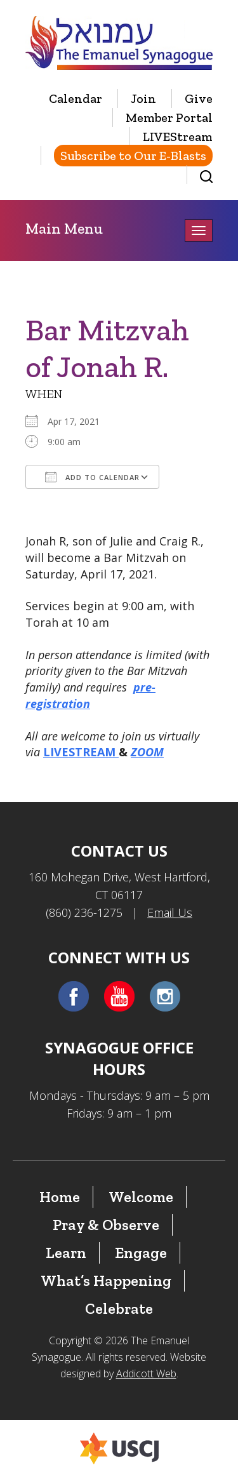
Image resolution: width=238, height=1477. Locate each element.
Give (199, 98)
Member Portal (169, 117)
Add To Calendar (92, 477)
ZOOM (147, 751)
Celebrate (119, 1308)
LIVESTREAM (81, 751)
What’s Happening (106, 1280)
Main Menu (64, 228)
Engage (141, 1252)
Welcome (141, 1196)
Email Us (169, 912)
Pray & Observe (106, 1224)
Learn (66, 1252)
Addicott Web (146, 1373)
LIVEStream (178, 136)
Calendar (75, 98)
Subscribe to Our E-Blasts (133, 155)
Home (59, 1196)
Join (143, 98)
